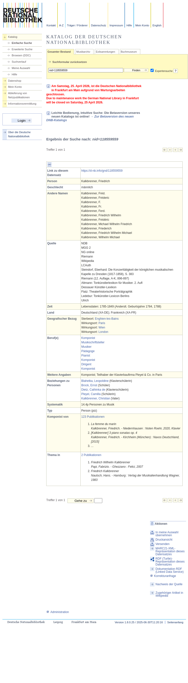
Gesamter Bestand (59, 51)
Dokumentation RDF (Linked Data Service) (170, 570)
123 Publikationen (92, 416)
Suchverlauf (19, 61)
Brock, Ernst (89, 385)
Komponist (88, 338)
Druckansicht (164, 539)
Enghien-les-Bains (107, 318)
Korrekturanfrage (163, 576)
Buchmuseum (129, 51)
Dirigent (86, 364)
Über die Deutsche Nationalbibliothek (19, 134)
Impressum (116, 25)
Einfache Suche (22, 42)
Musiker (86, 346)
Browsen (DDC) (21, 55)
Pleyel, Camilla (91, 394)
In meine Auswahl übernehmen (167, 534)
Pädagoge (88, 351)
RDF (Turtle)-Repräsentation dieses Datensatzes (170, 561)
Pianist (85, 355)
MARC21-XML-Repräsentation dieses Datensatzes (170, 551)
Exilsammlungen (105, 51)
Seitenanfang (175, 622)
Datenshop (14, 80)
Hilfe (129, 25)
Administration (57, 612)
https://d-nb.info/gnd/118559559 (101, 170)
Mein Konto (142, 25)
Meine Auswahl (21, 68)
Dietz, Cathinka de (93, 389)
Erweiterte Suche (22, 49)
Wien (101, 327)
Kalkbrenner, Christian (95, 398)
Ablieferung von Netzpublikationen (19, 95)
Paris (101, 323)
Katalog (12, 36)
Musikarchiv (83, 51)
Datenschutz (98, 25)
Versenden (162, 544)
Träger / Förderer (77, 25)
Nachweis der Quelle (169, 584)
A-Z (61, 25)
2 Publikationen (91, 455)
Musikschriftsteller (92, 342)
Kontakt (51, 25)
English (156, 25)
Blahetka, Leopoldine (95, 381)
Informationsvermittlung (22, 103)
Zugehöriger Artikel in (169, 594)
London (103, 332)
